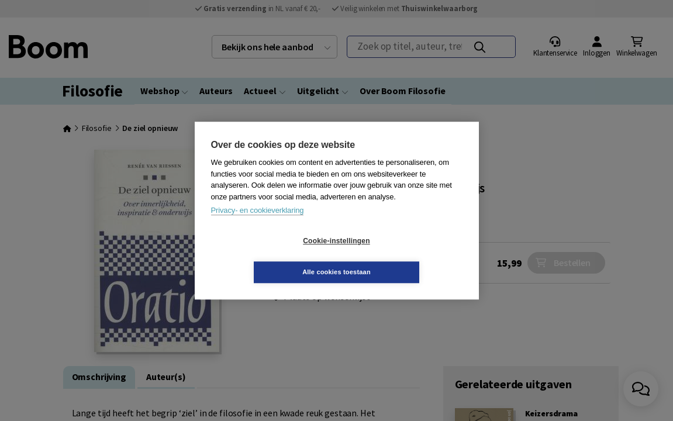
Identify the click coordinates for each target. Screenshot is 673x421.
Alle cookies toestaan (406, 256)
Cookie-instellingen (266, 257)
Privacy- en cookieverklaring (257, 226)
